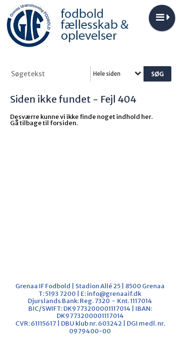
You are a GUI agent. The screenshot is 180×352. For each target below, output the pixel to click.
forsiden (63, 123)
